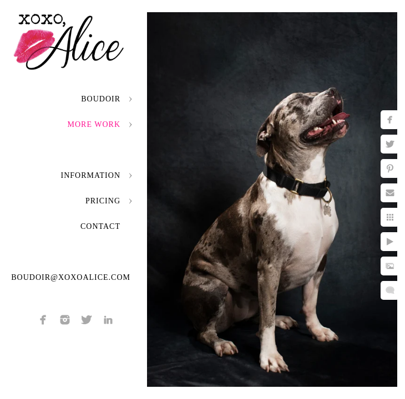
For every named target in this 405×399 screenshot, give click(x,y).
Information (90, 175)
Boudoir (100, 99)
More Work (94, 124)
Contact (100, 226)
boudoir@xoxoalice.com (70, 277)
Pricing (102, 201)
